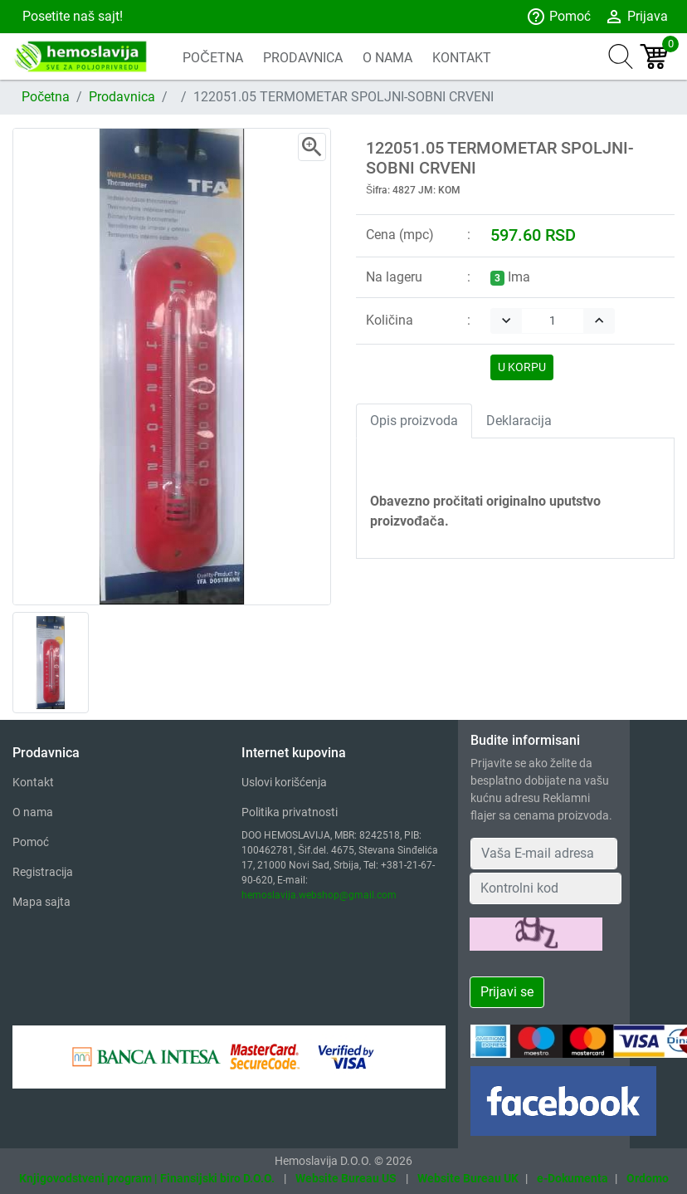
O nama (32, 812)
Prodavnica (122, 97)
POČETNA (213, 58)
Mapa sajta (41, 901)
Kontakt (33, 782)
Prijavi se (507, 992)
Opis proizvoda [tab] (414, 420)
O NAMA (387, 58)
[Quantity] (552, 321)
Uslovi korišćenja (284, 782)
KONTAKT (461, 58)
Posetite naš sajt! (71, 16)
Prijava (636, 17)
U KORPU (522, 367)
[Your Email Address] (543, 853)
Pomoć (558, 17)
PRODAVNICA (303, 58)
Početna (46, 97)
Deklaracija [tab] (519, 420)
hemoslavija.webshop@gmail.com (319, 895)
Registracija (42, 871)
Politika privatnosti (289, 812)
